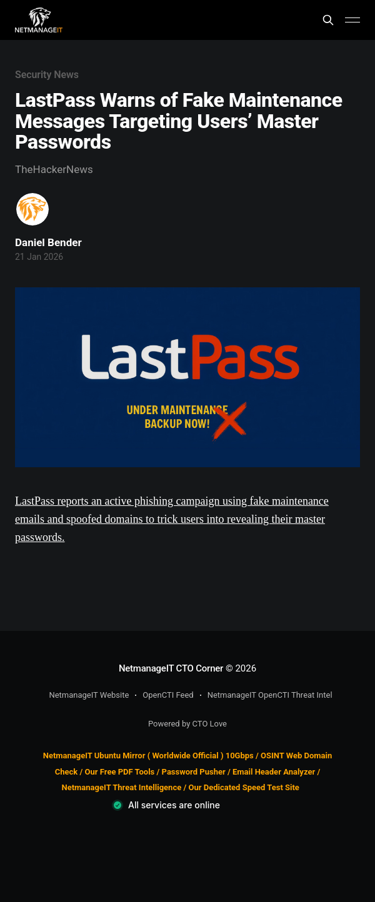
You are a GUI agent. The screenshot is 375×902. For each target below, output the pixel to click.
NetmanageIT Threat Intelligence (122, 787)
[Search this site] (328, 20)
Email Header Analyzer (273, 771)
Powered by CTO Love (187, 723)
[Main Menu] (352, 20)
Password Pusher (194, 771)
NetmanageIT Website (89, 695)
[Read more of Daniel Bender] (32, 209)
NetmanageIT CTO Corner (171, 668)
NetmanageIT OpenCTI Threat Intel (270, 695)
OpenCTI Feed (167, 695)
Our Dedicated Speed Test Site (243, 787)
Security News (47, 75)
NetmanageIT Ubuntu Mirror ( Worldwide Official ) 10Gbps (148, 755)
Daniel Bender (48, 242)
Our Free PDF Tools (120, 771)
